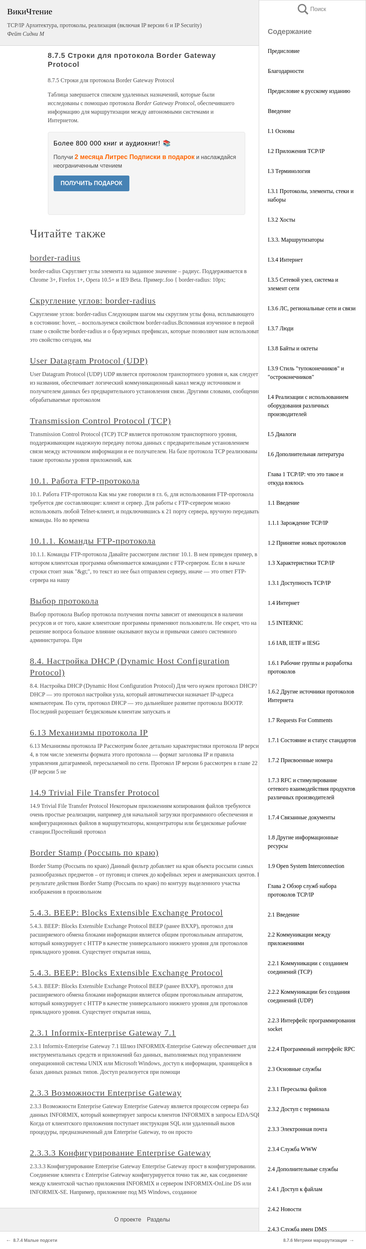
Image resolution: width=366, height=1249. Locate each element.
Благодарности (286, 71)
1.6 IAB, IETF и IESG (294, 643)
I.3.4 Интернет (285, 260)
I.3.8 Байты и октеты (293, 348)
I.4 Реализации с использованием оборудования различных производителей (308, 405)
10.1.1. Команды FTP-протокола (93, 540)
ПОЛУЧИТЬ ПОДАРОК (92, 183)
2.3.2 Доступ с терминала (298, 1109)
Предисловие (284, 51)
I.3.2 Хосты (281, 220)
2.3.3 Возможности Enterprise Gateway (106, 1092)
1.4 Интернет (284, 603)
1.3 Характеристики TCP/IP (301, 563)
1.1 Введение (284, 503)
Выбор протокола (64, 601)
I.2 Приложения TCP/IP (296, 151)
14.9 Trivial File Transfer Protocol (94, 792)
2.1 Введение (284, 915)
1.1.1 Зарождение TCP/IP (298, 523)
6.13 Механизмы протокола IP (89, 732)
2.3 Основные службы (294, 1069)
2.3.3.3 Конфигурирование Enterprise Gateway (120, 1152)
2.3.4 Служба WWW (292, 1149)
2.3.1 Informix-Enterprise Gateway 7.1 (103, 1032)
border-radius (55, 257)
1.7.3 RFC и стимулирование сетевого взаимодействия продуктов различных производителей (311, 788)
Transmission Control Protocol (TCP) (100, 420)
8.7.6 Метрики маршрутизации (315, 1240)
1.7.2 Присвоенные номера (300, 760)
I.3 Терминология (289, 171)
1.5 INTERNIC (285, 623)
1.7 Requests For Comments (300, 720)
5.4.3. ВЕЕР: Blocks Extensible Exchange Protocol (126, 912)
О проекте (127, 1219)
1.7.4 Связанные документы (301, 817)
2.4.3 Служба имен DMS (297, 1229)
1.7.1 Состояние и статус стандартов (312, 740)
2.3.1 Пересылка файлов (297, 1089)
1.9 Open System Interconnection (306, 866)
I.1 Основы (281, 131)
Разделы (158, 1219)
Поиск (311, 9)
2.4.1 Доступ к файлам (295, 1189)
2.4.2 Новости (284, 1209)
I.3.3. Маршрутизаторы (296, 240)
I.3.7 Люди (280, 328)
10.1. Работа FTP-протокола (85, 480)
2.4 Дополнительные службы (303, 1169)
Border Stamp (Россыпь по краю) (94, 852)
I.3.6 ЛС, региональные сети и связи (312, 308)
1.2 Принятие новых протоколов (307, 543)
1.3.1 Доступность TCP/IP (299, 583)
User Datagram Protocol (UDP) (89, 360)
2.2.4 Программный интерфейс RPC (311, 1049)
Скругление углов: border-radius (93, 300)
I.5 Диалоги (282, 434)
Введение (279, 111)
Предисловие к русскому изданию (309, 91)
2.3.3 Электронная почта (297, 1129)
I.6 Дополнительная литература (306, 454)
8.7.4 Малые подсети (35, 1240)
